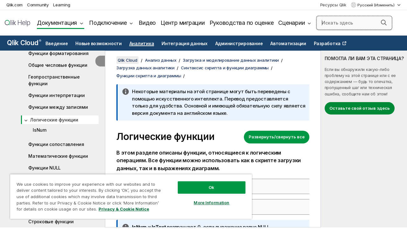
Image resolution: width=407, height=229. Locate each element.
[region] (128, 194)
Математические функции (58, 156)
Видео (147, 22)
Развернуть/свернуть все (277, 136)
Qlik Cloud (24, 43)
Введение (56, 43)
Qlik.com (14, 4)
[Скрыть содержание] (100, 61)
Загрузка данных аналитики (145, 67)
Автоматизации (288, 43)
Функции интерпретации (56, 95)
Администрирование (239, 43)
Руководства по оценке (242, 22)
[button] (384, 22)
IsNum (39, 130)
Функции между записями (58, 107)
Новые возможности (98, 43)
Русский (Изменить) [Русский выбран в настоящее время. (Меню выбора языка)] (376, 5)
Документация (57, 22)
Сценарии (291, 22)
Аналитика (141, 43)
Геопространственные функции (53, 80)
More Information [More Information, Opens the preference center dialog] (206, 197)
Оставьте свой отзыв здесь (359, 108)
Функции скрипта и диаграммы (148, 75)
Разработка (327, 43)
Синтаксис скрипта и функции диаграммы (225, 67)
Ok (207, 182)
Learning (61, 4)
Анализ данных (160, 60)
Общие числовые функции (57, 65)
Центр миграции (183, 22)
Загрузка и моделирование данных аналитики (231, 60)
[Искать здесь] (354, 23)
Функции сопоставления (56, 144)
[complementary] (364, 139)
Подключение (108, 22)
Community (38, 4)
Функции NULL (44, 167)
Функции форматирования (58, 53)
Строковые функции (51, 221)
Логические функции (54, 119)
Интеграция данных (185, 43)
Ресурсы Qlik (333, 4)
